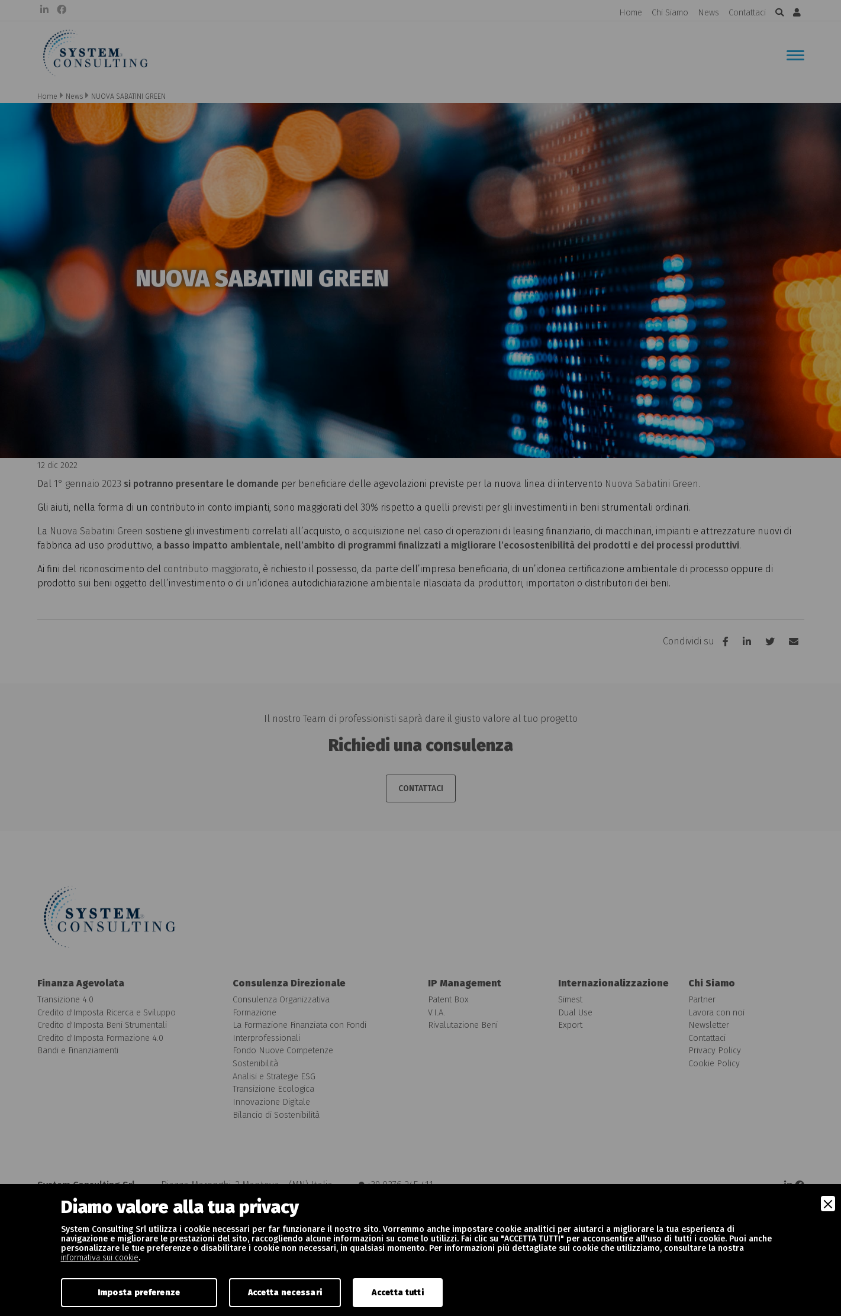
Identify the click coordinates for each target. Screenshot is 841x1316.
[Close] (828, 1203)
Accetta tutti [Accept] (398, 1293)
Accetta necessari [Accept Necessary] (285, 1293)
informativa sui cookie (99, 1258)
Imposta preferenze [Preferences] (139, 1293)
